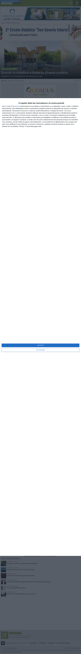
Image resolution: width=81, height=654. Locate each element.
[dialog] (40, 327)
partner (17, 106)
